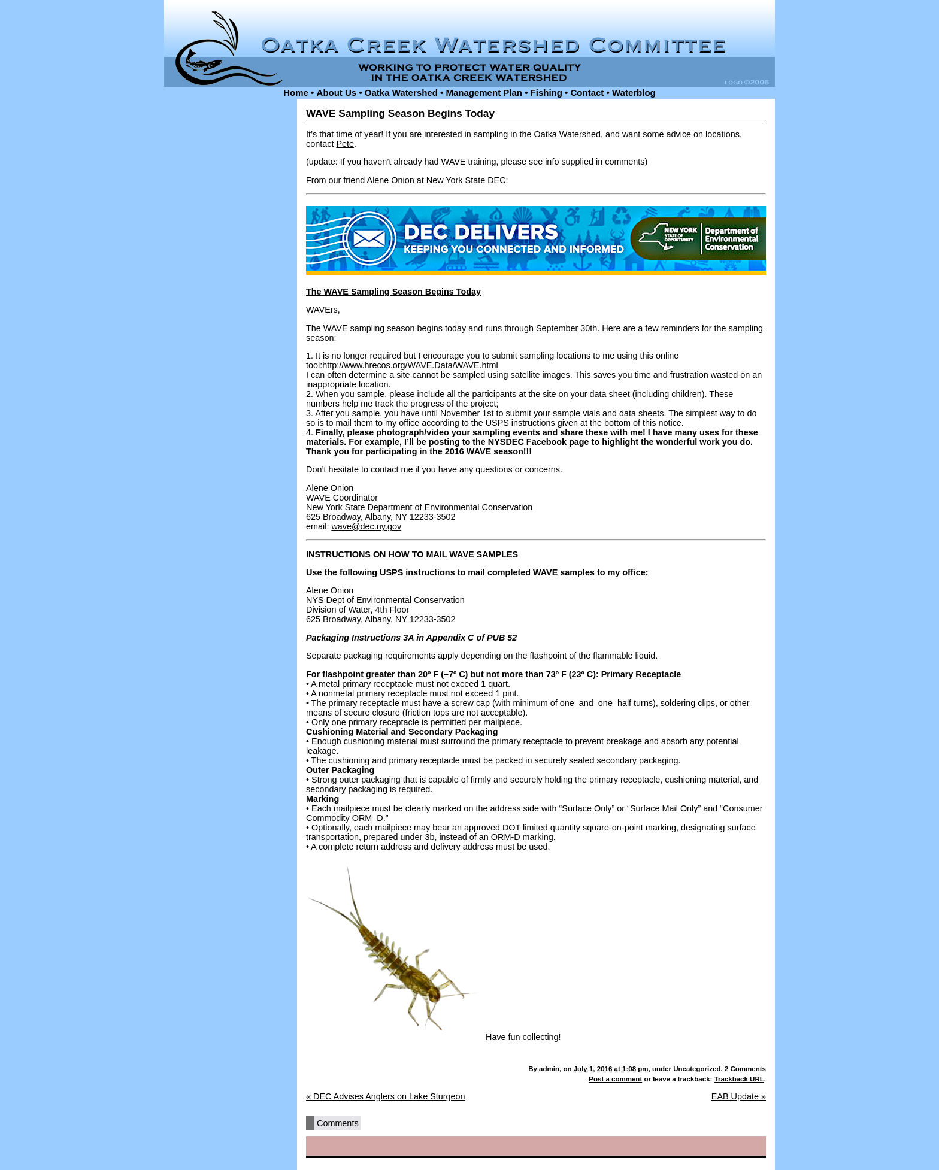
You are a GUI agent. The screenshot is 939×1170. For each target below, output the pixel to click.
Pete (345, 143)
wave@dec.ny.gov (366, 526)
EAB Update (738, 1096)
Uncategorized (696, 1068)
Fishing (546, 92)
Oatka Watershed (401, 92)
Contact (587, 92)
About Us (337, 92)
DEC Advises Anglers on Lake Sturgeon (385, 1096)
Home (295, 92)
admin (549, 1068)
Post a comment (615, 1079)
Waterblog (634, 92)
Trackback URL (739, 1079)
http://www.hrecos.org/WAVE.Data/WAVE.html (410, 365)
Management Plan (484, 92)
